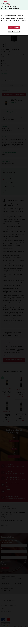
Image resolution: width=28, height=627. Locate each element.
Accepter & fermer (14, 27)
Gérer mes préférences (14, 31)
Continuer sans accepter (6, 12)
